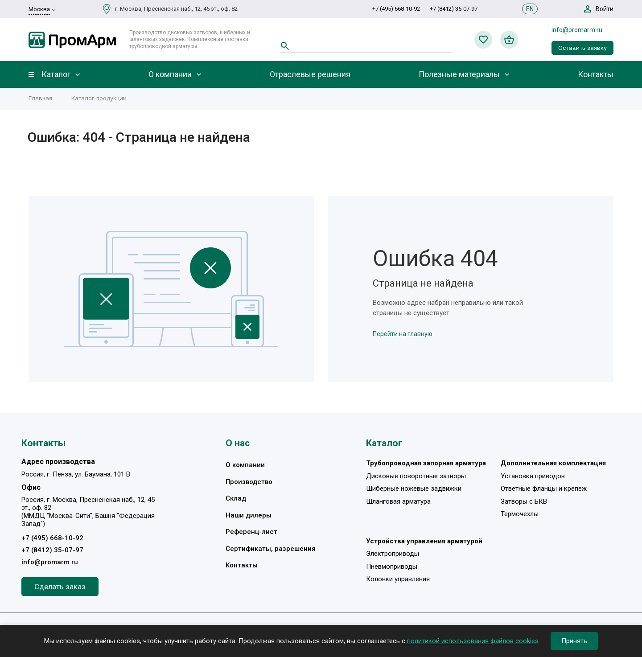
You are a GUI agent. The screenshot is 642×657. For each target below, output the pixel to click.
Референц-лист (251, 532)
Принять (574, 641)
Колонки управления (398, 579)
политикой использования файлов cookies (473, 641)
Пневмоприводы (391, 567)
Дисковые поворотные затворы (416, 476)
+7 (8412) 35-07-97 (453, 8)
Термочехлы (520, 514)
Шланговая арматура (398, 501)
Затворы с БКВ (524, 501)
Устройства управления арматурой (424, 541)
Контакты (595, 74)
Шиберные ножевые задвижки (413, 489)
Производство (249, 482)
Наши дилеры (249, 515)
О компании (170, 74)
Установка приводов (533, 476)
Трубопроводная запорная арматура (426, 463)
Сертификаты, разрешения (271, 549)
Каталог (55, 74)
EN (530, 8)
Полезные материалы (459, 74)
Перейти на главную (402, 333)
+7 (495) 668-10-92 (396, 8)
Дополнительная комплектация (553, 463)
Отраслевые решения (310, 74)
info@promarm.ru (576, 29)
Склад (236, 498)
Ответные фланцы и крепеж (544, 489)
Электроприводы (392, 554)
